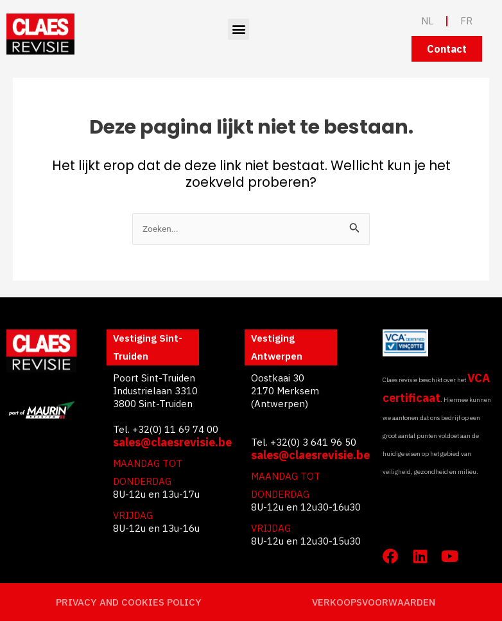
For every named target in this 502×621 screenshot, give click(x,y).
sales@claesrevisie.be (172, 442)
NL (427, 21)
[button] (238, 29)
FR (466, 21)
